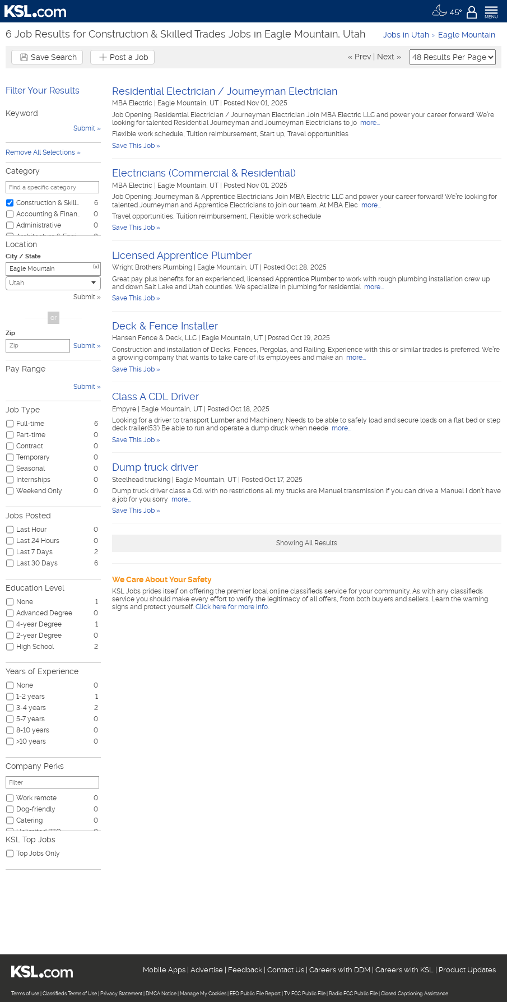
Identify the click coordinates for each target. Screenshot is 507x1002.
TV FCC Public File (304, 993)
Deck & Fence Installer (165, 326)
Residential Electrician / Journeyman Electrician (224, 91)
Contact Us (285, 970)
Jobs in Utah (406, 34)
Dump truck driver (155, 467)
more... (369, 123)
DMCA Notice (161, 993)
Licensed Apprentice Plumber (182, 255)
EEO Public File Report (255, 993)
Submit (84, 297)
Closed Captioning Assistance (414, 993)
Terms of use (25, 993)
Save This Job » (136, 146)
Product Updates (467, 970)
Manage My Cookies (203, 993)
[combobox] (53, 283)
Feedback (245, 970)
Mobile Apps (164, 970)
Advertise (206, 970)
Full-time (30, 424)
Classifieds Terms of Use (70, 993)
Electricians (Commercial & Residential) (204, 173)
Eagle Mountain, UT (188, 103)
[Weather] (446, 11)
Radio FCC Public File (353, 993)
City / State (23, 256)
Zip (10, 333)
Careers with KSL (404, 970)
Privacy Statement (121, 993)
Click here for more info (232, 607)
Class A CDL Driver (155, 396)
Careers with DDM (339, 970)
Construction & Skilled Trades (48, 203)
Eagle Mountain (466, 34)
